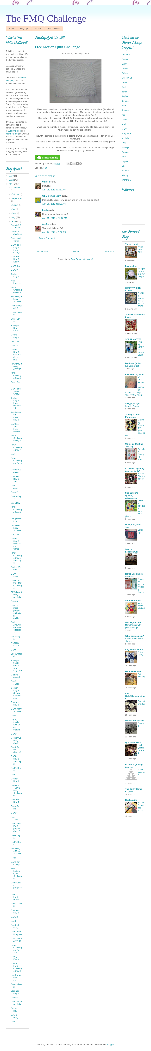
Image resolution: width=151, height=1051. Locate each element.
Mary (124, 129)
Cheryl (125, 68)
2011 (11, 184)
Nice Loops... (16, 282)
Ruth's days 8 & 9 (16, 307)
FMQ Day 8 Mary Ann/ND (16, 366)
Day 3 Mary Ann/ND (16, 939)
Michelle (126, 138)
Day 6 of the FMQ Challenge (16, 584)
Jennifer (125, 101)
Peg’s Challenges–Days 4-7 (16, 462)
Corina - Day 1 (15, 336)
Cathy (124, 64)
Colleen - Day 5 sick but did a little (15, 354)
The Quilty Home (133, 789)
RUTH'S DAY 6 (15, 644)
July (14, 209)
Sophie (125, 161)
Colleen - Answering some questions (16, 627)
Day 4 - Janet (15, 818)
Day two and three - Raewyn (16, 428)
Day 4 (13, 774)
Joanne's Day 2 (15, 992)
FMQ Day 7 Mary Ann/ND (16, 528)
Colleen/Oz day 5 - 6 (16, 232)
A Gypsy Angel (132, 403)
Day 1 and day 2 (15, 239)
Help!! (13, 858)
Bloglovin (129, 791)
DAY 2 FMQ (14, 1016)
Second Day (14, 1009)
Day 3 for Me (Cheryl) (16, 749)
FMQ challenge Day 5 (16, 375)
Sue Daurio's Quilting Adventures (131, 495)
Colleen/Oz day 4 (16, 471)
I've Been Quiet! (132, 366)
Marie (124, 124)
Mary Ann (126, 133)
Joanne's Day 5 (15, 703)
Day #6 (14, 601)
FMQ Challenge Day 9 (16, 290)
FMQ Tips (24, 28)
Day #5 (14, 734)
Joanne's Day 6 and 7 (15, 479)
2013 (11, 176)
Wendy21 (126, 180)
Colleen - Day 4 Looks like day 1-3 (15, 403)
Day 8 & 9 (15, 266)
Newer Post (42, 251)
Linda (45, 210)
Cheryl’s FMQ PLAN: (15, 897)
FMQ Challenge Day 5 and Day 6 (16, 558)
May (14, 217)
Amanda (126, 54)
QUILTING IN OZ (133, 742)
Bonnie (125, 59)
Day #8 (14, 345)
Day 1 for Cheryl (15, 863)
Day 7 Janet (15, 486)
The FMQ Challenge (46, 18)
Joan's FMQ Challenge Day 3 (16, 967)
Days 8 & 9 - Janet (16, 226)
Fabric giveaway (141, 772)
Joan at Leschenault (131, 550)
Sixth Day (15, 503)
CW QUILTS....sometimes (135, 696)
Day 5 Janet (15, 682)
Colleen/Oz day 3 (16, 568)
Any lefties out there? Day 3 (16, 416)
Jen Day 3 (15, 341)
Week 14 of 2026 (140, 249)
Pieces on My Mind (134, 374)
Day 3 (13, 921)
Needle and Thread (134, 720)
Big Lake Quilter (133, 363)
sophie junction (133, 622)
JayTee (45, 224)
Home (11, 28)
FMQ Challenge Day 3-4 (16, 511)
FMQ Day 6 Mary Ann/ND (16, 594)
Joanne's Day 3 (15, 911)
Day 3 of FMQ (15, 926)
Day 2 (13, 1021)
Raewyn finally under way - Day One (16, 665)
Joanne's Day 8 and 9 (15, 259)
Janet (124, 92)
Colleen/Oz (127, 78)
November (16, 187)
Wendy (125, 175)
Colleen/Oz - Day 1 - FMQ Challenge (16, 790)
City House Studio (134, 649)
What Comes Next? (51, 196)
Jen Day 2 (15, 534)
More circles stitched (141, 605)
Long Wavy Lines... (16, 519)
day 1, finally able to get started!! (16, 724)
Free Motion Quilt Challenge (16, 873)
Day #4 (14, 813)
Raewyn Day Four (15, 328)
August (15, 205)
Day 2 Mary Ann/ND (16, 1002)
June (14, 213)
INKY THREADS (133, 671)
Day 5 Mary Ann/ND (16, 710)
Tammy (125, 170)
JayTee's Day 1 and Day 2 (16, 760)
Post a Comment (47, 238)
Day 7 (13, 454)
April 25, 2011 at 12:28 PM (54, 218)
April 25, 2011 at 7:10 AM (54, 189)
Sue (124, 166)
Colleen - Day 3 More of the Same (15, 543)
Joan (44, 168)
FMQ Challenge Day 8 (16, 438)
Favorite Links (54, 28)
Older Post (109, 251)
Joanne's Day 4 (15, 800)
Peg (124, 142)
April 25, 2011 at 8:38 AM (54, 204)
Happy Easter (15, 957)
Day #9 (14, 270)
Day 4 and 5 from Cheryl (15, 391)
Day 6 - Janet (15, 575)
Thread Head (131, 244)
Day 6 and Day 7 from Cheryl (15, 249)
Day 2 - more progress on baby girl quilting (16, 611)
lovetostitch (131, 266)
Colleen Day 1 (15, 780)
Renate (125, 152)
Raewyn (125, 147)
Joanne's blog (12, 134)
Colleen (46, 182)
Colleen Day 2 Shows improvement (16, 693)
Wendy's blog (14, 131)
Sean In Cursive (132, 406)
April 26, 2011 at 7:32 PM (54, 232)
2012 (11, 180)
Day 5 (13, 650)
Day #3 (14, 917)
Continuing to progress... (16, 886)
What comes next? (134, 636)
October (16, 194)
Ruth (124, 156)
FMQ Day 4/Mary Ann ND (16, 851)
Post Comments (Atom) (82, 259)
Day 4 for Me (15, 807)
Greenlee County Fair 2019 (141, 454)
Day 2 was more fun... (16, 977)
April (14, 221)
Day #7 (14, 492)
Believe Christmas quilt (141, 476)
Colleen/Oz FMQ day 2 (16, 740)
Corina (125, 82)
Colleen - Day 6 (15, 275)
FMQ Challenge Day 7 (16, 447)
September (17, 198)
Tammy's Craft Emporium (132, 415)
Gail (124, 87)
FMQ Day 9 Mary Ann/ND (16, 299)
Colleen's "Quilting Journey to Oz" (134, 469)
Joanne (125, 110)
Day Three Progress (16, 933)
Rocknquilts (131, 800)
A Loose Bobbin (133, 600)
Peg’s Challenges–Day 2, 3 (16, 949)
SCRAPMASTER (133, 339)
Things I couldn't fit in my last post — (141, 274)
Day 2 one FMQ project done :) (15, 827)
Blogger (110, 1044)
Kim (123, 115)
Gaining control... (16, 676)
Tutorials (38, 28)
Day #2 (14, 997)
